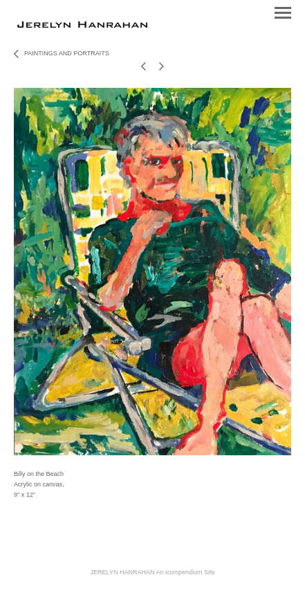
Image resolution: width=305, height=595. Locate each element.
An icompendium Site (185, 572)
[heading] (82, 25)
